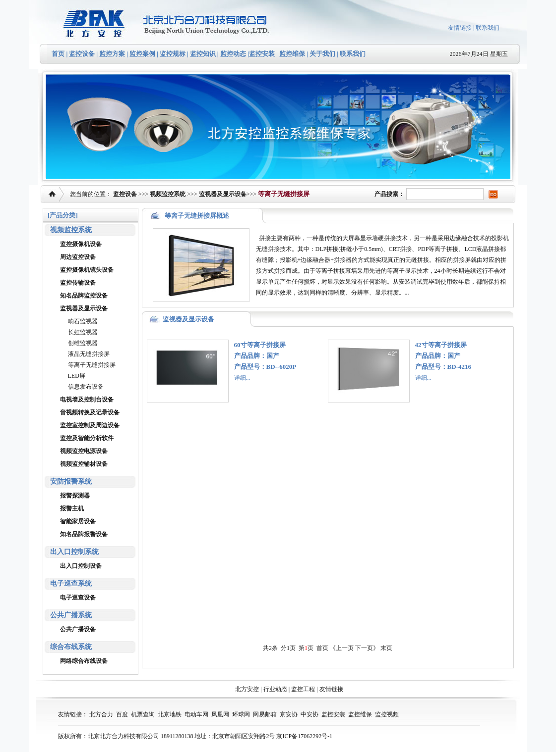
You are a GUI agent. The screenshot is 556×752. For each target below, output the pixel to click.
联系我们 (487, 27)
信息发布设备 (86, 386)
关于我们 (321, 53)
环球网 (241, 714)
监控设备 (82, 53)
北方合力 (101, 714)
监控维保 (292, 53)
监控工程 (303, 689)
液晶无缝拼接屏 (89, 354)
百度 (122, 714)
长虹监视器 (83, 332)
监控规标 (172, 53)
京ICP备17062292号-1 (304, 736)
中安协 (309, 714)
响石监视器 (83, 321)
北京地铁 (170, 714)
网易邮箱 (265, 714)
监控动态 (233, 53)
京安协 (289, 714)
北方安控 (247, 689)
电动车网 (196, 714)
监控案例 (142, 53)
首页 (58, 53)
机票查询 (143, 714)
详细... (242, 377)
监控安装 (262, 53)
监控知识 (203, 53)
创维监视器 (83, 343)
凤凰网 (220, 714)
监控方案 (112, 53)
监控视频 (387, 714)
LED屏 (76, 375)
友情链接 (460, 27)
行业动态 (275, 689)
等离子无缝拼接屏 (92, 364)
